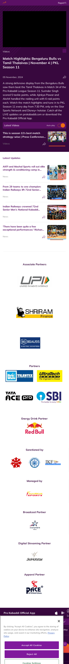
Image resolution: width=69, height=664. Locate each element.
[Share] (64, 77)
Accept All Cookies (32, 656)
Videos (6, 51)
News (5, 176)
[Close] (59, 632)
